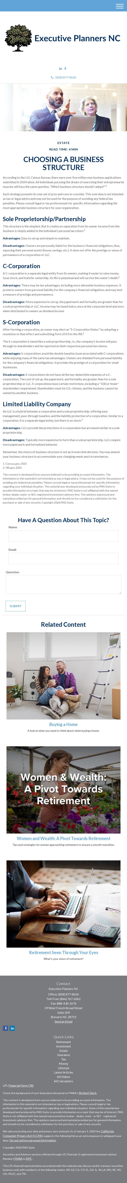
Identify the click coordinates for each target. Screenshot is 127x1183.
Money (63, 1063)
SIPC (29, 1158)
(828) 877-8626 (63, 77)
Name (13, 527)
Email (12, 549)
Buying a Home (63, 724)
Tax (63, 1059)
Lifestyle (63, 1068)
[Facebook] (65, 68)
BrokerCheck (88, 1093)
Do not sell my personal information (33, 1140)
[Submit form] (16, 606)
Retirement (63, 1042)
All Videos (63, 1076)
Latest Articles (63, 1072)
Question (12, 572)
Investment (63, 1046)
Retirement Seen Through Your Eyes (63, 952)
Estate (63, 1050)
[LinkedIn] (60, 68)
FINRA (18, 1158)
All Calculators (63, 1081)
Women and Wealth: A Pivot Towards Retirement (63, 838)
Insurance (63, 1055)
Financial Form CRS (21, 1085)
